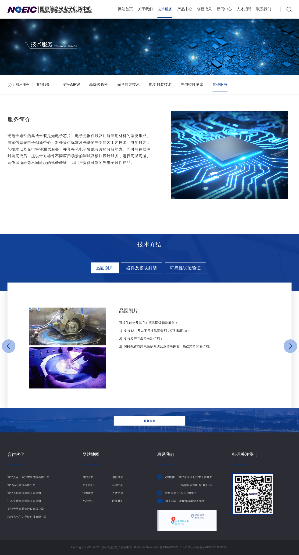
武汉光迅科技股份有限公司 (24, 493)
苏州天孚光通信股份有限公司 (25, 509)
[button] (8, 346)
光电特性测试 (192, 85)
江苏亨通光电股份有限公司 (24, 501)
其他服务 (220, 85)
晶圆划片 (105, 267)
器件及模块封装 (141, 267)
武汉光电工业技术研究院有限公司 (28, 477)
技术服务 (164, 9)
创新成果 (204, 9)
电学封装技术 (160, 85)
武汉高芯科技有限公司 (21, 485)
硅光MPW (71, 85)
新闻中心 (224, 9)
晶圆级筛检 (98, 85)
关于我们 (145, 9)
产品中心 (184, 9)
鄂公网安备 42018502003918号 (208, 547)
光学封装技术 (128, 85)
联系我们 (263, 9)
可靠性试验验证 (185, 267)
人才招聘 (244, 9)
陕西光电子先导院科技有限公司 (27, 517)
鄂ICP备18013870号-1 (174, 547)
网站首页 (125, 9)
